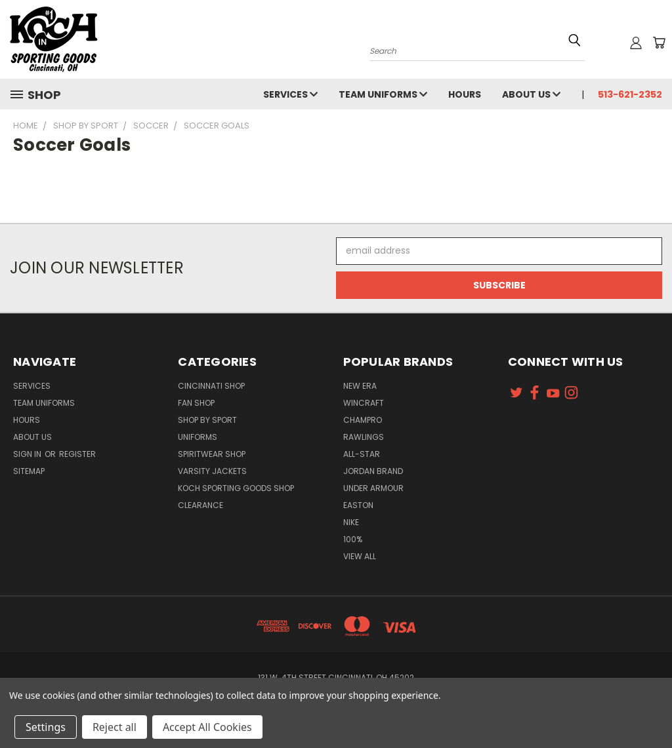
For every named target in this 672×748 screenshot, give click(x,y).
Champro (362, 419)
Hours (464, 94)
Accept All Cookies (207, 727)
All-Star (361, 454)
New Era (360, 385)
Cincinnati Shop (211, 385)
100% (352, 539)
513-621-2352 (630, 94)
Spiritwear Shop (211, 454)
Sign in (28, 454)
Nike (351, 522)
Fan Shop (196, 402)
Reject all (114, 727)
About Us (531, 94)
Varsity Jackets (212, 471)
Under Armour (373, 488)
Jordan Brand (373, 471)
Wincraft (363, 402)
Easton (358, 505)
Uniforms (197, 437)
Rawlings (363, 437)
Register (77, 454)
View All (359, 556)
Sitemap (29, 471)
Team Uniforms (383, 94)
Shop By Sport (207, 419)
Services (290, 94)
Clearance (200, 505)
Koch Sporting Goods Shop (236, 488)
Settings (46, 727)
